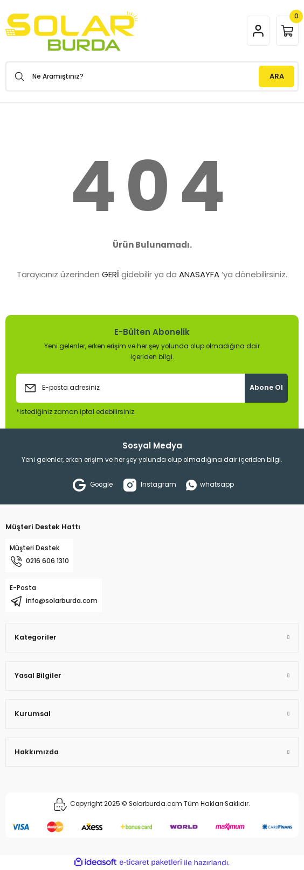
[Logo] (72, 31)
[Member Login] (258, 31)
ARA (277, 76)
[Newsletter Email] (152, 388)
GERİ (110, 274)
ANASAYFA (199, 274)
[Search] (152, 76)
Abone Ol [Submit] (266, 387)
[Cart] (287, 31)
